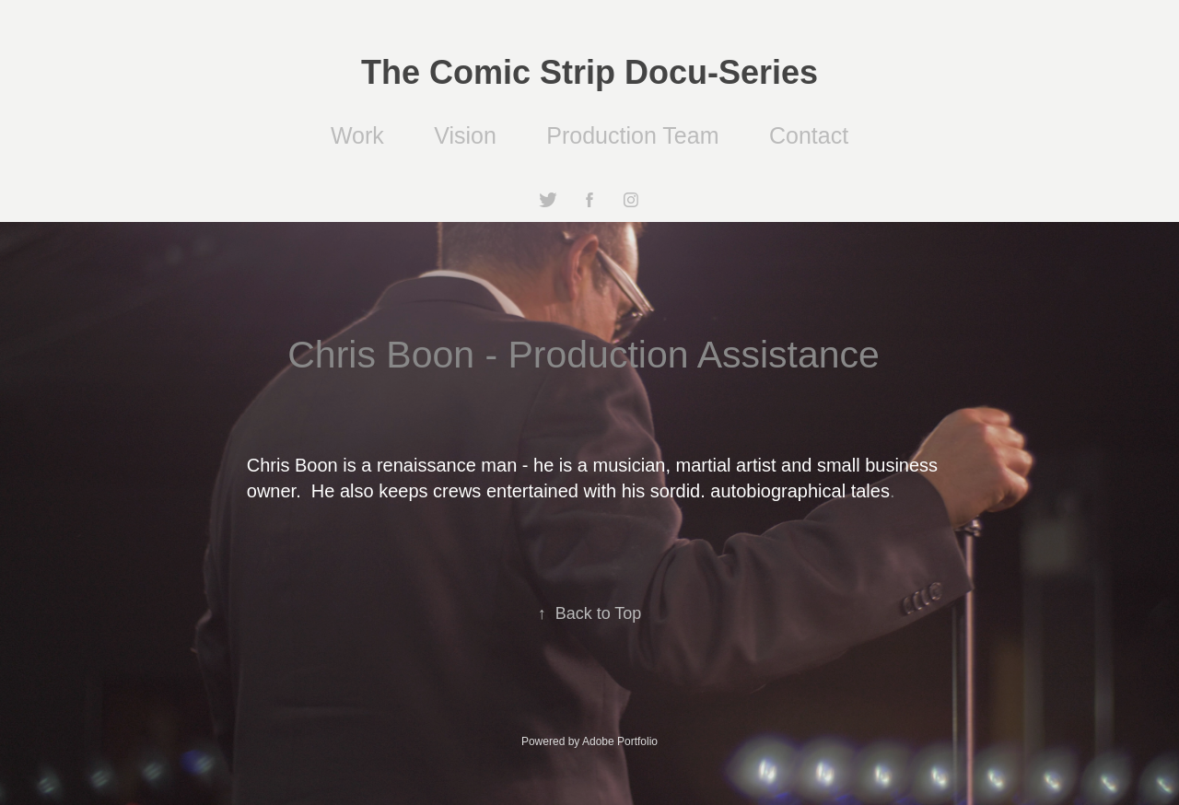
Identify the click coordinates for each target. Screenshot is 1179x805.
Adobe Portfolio (620, 741)
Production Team (632, 135)
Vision (465, 135)
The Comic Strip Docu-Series (589, 72)
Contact (808, 135)
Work (357, 135)
